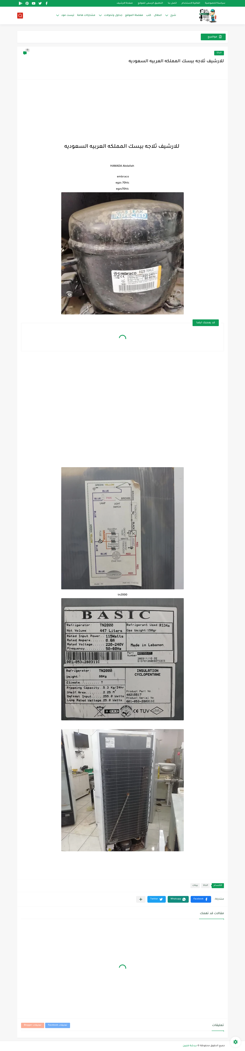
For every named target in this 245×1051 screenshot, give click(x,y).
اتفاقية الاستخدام (191, 3)
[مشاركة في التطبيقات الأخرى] (140, 899)
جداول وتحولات (113, 15)
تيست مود (67, 15)
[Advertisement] (122, 110)
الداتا (219, 53)
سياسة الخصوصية (215, 3)
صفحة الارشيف (125, 3)
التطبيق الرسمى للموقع (150, 3)
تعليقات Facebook (57, 1025)
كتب (148, 15)
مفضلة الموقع (134, 15)
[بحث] (20, 16)
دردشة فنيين (190, 1046)
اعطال (158, 15)
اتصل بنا (172, 3)
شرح (173, 15)
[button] (201, 899)
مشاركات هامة (86, 15)
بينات (195, 885)
